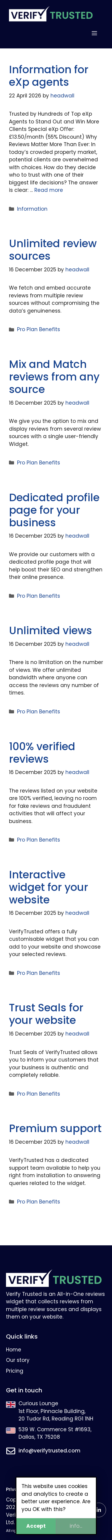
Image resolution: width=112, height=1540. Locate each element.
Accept (36, 1526)
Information (32, 208)
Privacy (14, 1489)
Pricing (14, 1370)
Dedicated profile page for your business (54, 510)
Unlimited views (50, 630)
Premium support (55, 1128)
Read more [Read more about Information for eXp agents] (48, 190)
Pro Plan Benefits (38, 329)
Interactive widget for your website (48, 887)
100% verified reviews (42, 752)
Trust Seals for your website (46, 1013)
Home (13, 1349)
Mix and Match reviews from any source (54, 377)
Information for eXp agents (48, 75)
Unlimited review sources (53, 249)
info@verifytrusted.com (49, 1450)
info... (76, 1526)
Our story (18, 1360)
